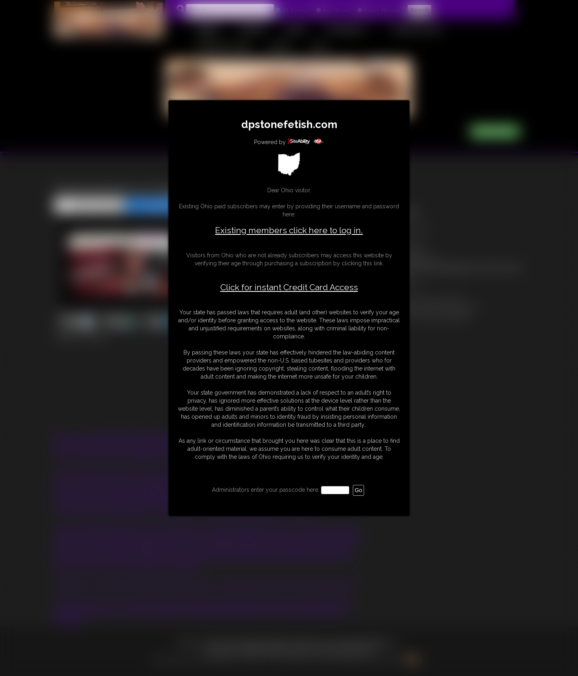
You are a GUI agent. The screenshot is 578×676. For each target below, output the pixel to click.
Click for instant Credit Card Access (289, 287)
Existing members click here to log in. (289, 230)
